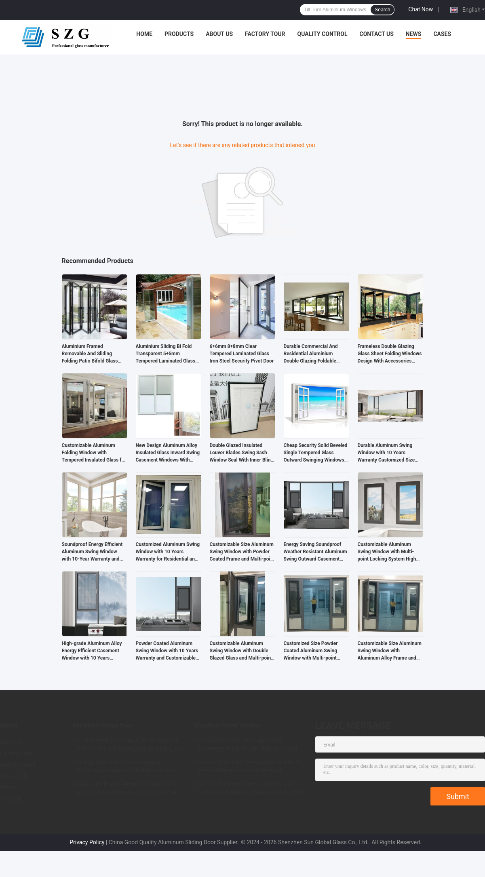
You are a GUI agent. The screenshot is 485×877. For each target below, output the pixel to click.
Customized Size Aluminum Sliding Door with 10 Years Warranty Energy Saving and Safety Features (130, 745)
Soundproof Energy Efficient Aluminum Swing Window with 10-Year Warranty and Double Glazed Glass (92, 552)
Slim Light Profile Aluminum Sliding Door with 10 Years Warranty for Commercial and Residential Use (128, 789)
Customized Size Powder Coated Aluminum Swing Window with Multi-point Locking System (311, 651)
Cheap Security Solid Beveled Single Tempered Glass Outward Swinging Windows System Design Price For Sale (316, 453)
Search (382, 10)
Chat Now (420, 9)
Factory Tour (265, 34)
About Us (219, 34)
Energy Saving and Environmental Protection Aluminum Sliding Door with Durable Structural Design (126, 767)
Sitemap (10, 798)
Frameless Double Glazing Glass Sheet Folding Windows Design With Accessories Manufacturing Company (390, 354)
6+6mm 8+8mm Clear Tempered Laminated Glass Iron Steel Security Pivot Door (242, 354)
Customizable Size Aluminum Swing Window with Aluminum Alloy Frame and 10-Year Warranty (390, 651)
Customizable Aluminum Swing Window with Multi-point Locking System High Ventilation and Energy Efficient (387, 552)
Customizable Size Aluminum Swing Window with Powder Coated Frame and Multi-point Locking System (242, 552)
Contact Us (376, 34)
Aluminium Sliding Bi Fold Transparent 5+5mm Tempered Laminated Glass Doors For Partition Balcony (166, 354)
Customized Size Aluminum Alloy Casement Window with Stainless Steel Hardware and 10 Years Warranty (247, 745)
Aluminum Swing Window (226, 725)
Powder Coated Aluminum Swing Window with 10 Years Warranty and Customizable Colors (167, 651)
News (414, 34)
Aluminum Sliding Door (102, 725)
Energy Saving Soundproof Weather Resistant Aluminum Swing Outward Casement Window (315, 552)
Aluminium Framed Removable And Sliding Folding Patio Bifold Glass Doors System (90, 354)
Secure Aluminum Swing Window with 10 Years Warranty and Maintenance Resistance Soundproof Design (250, 767)
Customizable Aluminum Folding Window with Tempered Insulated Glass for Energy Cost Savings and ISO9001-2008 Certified (94, 453)
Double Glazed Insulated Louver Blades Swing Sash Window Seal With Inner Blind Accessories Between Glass (242, 453)
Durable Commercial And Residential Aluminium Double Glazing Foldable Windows (311, 354)
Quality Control (322, 34)
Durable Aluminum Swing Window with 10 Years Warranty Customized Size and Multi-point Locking (386, 453)
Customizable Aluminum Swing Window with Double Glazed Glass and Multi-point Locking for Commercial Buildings (241, 651)
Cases (442, 34)
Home (144, 34)
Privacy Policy (87, 842)
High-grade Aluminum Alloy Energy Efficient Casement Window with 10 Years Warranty (92, 651)
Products (179, 34)
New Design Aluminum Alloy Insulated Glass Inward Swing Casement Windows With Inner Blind (168, 453)
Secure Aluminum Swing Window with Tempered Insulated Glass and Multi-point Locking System (251, 789)
